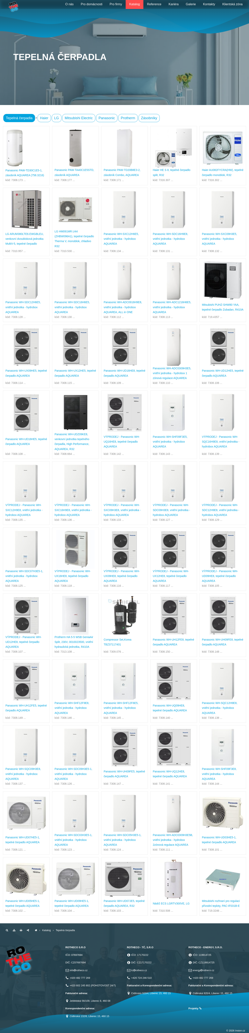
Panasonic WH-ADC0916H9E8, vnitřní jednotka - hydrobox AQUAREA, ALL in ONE (123, 307)
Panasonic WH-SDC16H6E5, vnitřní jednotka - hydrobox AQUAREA (72, 307)
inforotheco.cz (79, 970)
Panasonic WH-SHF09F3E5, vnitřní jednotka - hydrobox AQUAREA (170, 441)
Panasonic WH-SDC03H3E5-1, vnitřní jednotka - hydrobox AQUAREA (73, 839)
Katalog (46, 930)
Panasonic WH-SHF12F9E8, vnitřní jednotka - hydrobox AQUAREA (72, 707)
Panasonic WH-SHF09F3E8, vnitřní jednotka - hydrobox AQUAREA (219, 773)
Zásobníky (149, 118)
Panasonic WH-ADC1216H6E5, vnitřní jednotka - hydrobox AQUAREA (172, 307)
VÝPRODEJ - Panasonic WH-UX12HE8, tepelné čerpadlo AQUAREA (171, 576)
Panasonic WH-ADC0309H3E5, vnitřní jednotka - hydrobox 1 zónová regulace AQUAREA (172, 373)
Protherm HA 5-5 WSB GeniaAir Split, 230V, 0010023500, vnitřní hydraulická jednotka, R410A (74, 642)
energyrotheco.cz (203, 970)
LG (56, 118)
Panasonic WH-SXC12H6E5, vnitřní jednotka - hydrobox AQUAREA (121, 238)
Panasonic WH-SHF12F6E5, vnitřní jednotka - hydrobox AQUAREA (121, 707)
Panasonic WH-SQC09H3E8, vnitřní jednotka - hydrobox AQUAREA (23, 773)
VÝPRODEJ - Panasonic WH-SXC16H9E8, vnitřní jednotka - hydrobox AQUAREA (73, 509)
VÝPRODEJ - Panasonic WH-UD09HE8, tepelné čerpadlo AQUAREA (220, 576)
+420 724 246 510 (141, 977)
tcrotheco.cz (139, 970)
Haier (44, 118)
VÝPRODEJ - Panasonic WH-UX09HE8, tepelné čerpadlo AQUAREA (122, 576)
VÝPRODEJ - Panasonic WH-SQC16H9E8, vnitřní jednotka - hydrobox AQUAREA (220, 441)
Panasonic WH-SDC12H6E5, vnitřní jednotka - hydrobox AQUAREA (23, 307)
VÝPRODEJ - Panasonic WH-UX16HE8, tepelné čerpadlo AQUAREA (73, 576)
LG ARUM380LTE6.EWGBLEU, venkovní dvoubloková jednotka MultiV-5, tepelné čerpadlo (24, 238)
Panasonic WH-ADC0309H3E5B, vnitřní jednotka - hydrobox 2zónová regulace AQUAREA (173, 839)
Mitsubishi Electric (79, 118)
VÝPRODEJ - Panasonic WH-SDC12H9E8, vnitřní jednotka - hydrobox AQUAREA (220, 509)
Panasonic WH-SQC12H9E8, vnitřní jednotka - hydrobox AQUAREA (219, 707)
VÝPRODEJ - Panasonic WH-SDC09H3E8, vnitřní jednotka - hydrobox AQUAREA (171, 509)
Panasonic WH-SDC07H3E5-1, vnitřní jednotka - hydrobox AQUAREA (24, 576)
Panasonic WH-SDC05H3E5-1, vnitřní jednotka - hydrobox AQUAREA (122, 839)
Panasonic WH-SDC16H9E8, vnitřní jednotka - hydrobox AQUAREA (170, 238)
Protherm (128, 118)
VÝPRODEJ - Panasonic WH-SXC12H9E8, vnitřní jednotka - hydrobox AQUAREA (24, 509)
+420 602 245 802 (80, 985)
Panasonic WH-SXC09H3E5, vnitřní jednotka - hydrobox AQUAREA (219, 238)
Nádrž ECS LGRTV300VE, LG (171, 903)
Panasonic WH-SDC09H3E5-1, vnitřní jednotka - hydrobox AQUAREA (73, 773)
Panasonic (107, 118)
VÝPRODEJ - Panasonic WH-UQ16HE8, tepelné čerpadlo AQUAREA (122, 441)
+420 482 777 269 (80, 977)
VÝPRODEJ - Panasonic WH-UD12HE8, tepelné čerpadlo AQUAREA (23, 642)
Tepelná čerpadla (19, 118)
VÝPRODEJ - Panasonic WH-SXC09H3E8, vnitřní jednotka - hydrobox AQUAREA (122, 509)
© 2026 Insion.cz (235, 1030)
